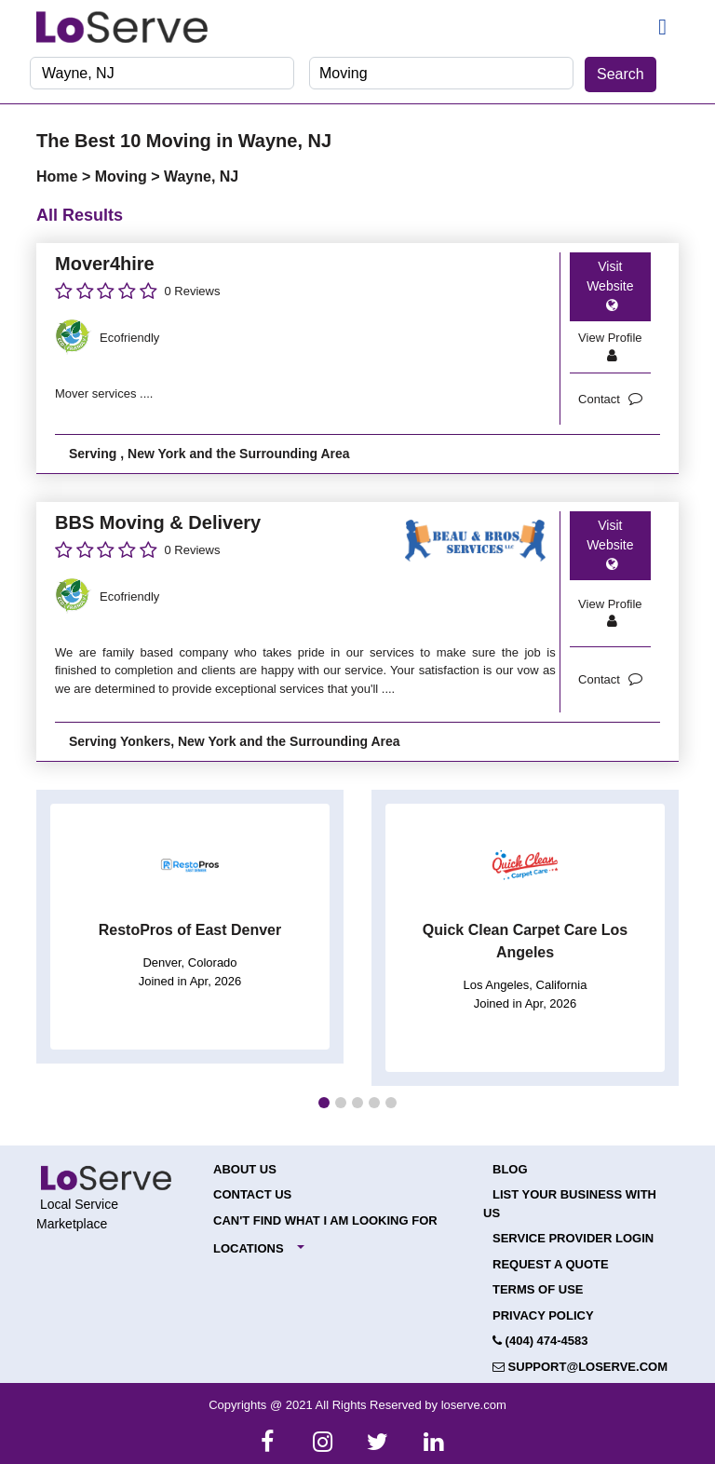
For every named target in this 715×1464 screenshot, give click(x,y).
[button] (324, 1102)
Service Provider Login (573, 1238)
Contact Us (252, 1194)
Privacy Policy (543, 1315)
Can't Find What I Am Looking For (325, 1220)
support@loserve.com (580, 1367)
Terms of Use (538, 1289)
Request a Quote (550, 1264)
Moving (123, 176)
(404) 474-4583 (540, 1341)
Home (59, 176)
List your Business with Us (569, 1203)
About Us (245, 1169)
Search (620, 74)
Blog (510, 1169)
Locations (248, 1248)
